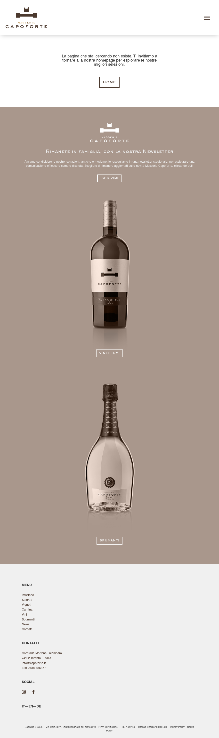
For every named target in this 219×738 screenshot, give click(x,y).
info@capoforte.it (34, 663)
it (23, 706)
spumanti (109, 541)
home (109, 82)
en (30, 706)
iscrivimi (109, 178)
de (38, 706)
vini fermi (109, 353)
